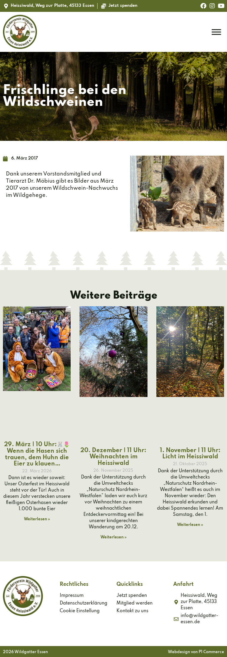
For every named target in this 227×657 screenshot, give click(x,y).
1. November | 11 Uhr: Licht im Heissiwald (190, 454)
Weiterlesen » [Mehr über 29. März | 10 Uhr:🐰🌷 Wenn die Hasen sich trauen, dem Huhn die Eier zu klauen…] (37, 519)
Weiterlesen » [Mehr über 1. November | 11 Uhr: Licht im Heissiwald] (190, 525)
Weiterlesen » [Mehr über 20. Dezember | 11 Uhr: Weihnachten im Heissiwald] (113, 537)
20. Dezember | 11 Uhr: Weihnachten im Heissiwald (113, 457)
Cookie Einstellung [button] (80, 611)
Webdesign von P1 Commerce (196, 652)
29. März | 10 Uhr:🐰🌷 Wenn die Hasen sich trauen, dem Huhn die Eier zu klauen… (37, 454)
